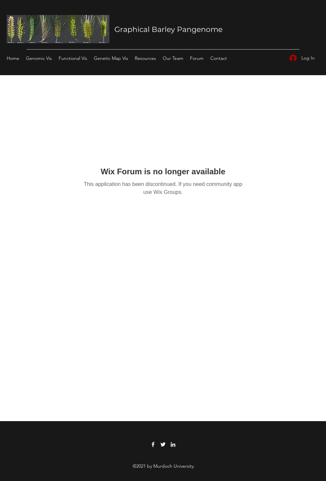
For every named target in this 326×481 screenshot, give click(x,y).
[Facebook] (153, 444)
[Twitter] (163, 444)
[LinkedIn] (173, 444)
